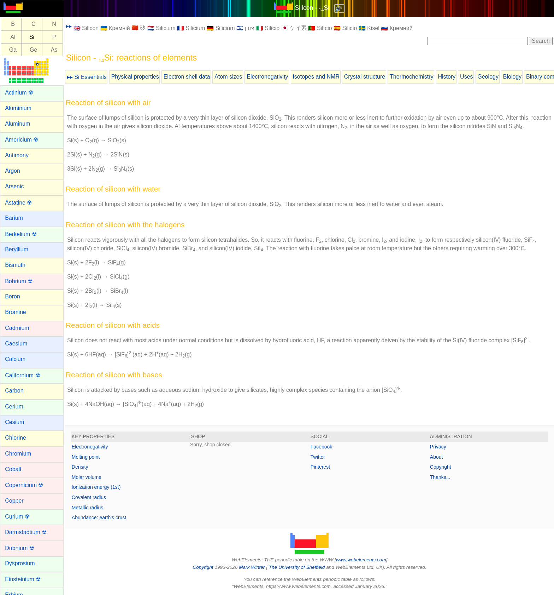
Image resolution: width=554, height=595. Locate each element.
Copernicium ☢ (24, 485)
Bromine (15, 312)
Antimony (17, 155)
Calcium (15, 359)
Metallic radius (87, 507)
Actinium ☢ (19, 93)
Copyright (440, 467)
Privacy (438, 447)
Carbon (14, 391)
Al (12, 37)
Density (80, 467)
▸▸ (69, 26)
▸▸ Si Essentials (87, 77)
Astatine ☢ (18, 203)
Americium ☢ (21, 140)
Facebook (321, 447)
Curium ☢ (17, 517)
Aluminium (18, 108)
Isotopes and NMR (316, 77)
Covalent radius (89, 497)
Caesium (16, 344)
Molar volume (86, 477)
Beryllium (16, 249)
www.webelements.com (361, 559)
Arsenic (14, 186)
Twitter (318, 457)
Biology (512, 77)
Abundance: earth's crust (99, 517)
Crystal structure (364, 77)
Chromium (18, 454)
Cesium (14, 422)
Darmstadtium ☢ (26, 532)
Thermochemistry (412, 77)
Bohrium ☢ (19, 281)
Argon (12, 171)
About (436, 457)
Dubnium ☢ (19, 548)
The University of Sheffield (297, 567)
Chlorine (15, 438)
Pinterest (320, 467)
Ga (13, 50)
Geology (488, 77)
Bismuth (15, 265)
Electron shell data (187, 77)
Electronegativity (267, 77)
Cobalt (13, 469)
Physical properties (135, 77)
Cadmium (17, 328)
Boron (12, 296)
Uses (466, 77)
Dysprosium (20, 563)
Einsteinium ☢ (23, 579)
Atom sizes (228, 77)
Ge (33, 50)
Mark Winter (252, 567)
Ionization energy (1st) (96, 487)
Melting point (86, 457)
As (54, 50)
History (446, 77)
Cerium (14, 407)
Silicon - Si (312, 7)
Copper (14, 501)
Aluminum (17, 124)
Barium (14, 218)
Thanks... (440, 477)
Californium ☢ (22, 375)
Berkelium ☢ (21, 234)
